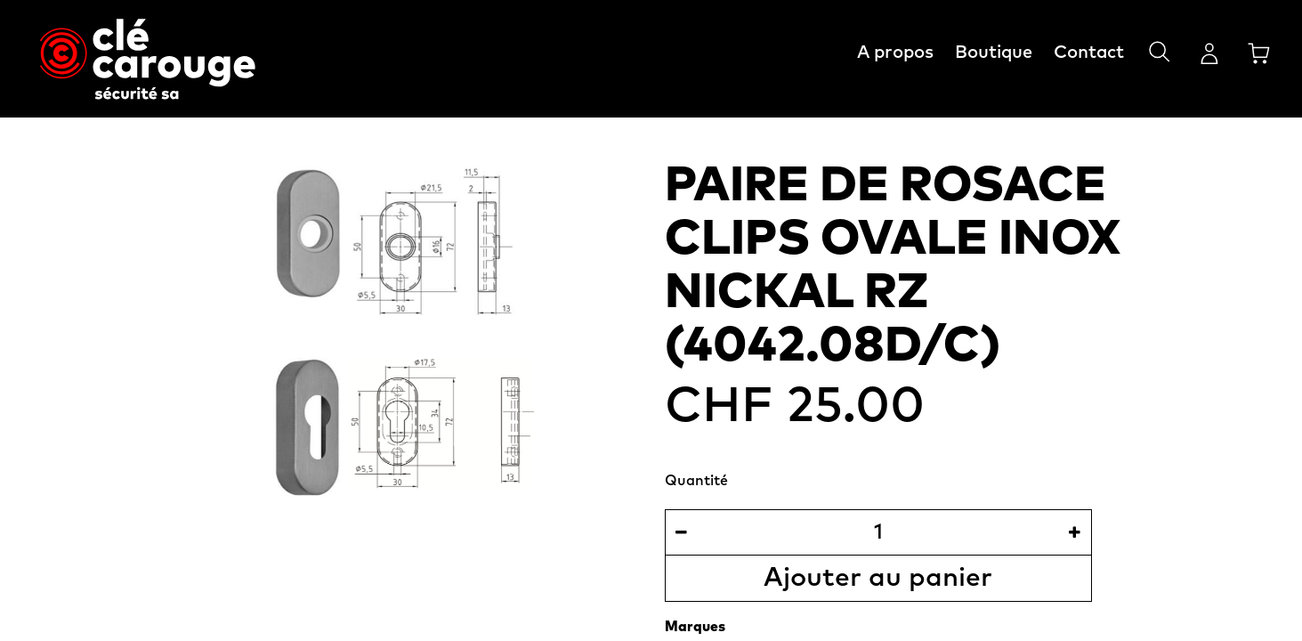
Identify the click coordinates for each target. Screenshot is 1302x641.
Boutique (993, 52)
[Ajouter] (1074, 532)
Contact (1089, 52)
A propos (895, 52)
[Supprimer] (681, 532)
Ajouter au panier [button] (878, 577)
